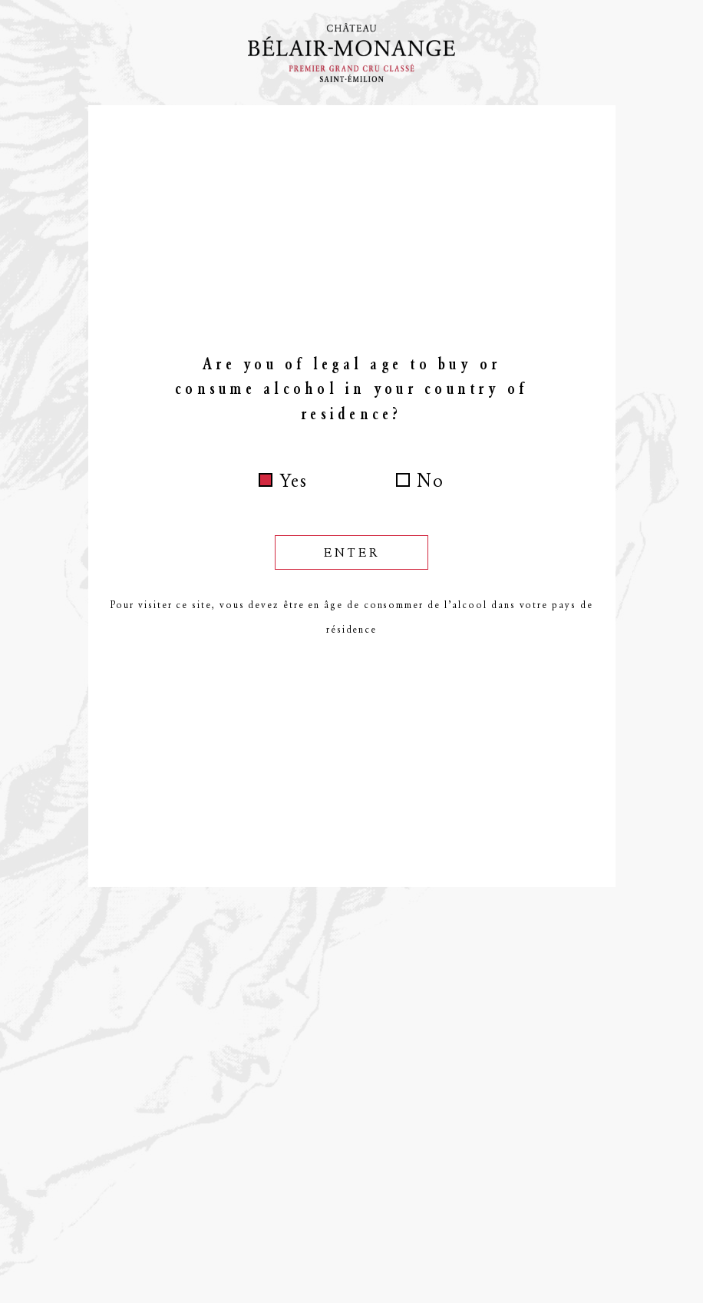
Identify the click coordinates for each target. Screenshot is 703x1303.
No (430, 480)
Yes (293, 480)
